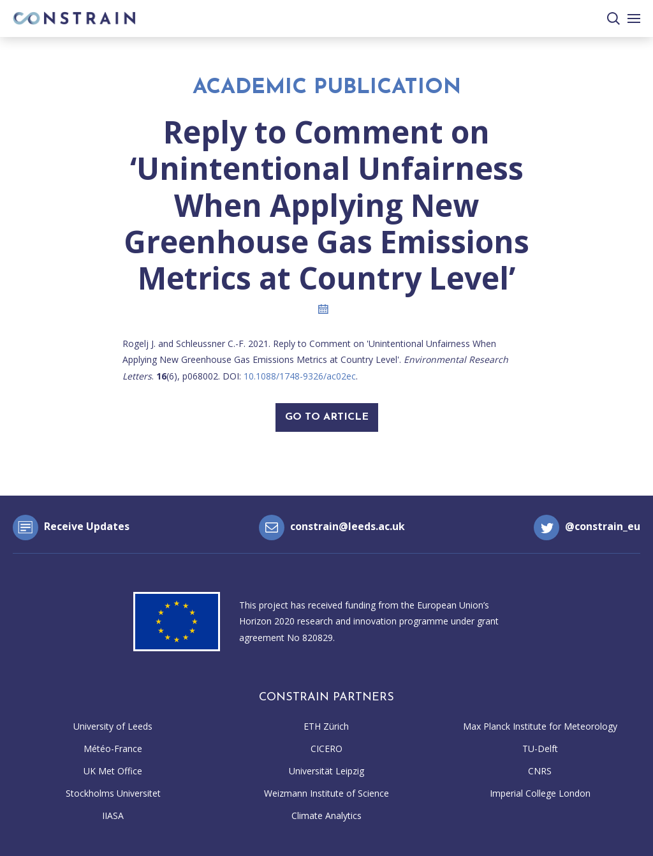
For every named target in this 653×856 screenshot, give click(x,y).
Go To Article (327, 417)
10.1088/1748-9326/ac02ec (300, 376)
